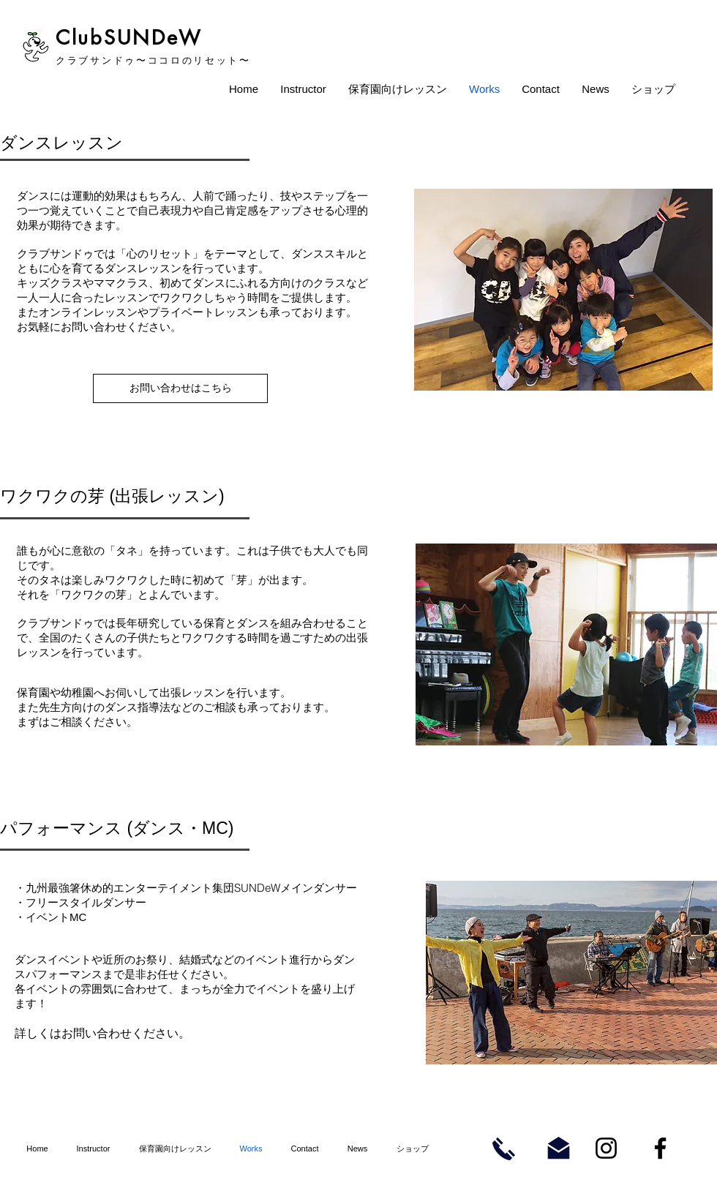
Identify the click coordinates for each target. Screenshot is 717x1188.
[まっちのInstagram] (606, 1148)
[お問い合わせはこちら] (180, 388)
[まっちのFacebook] (660, 1148)
